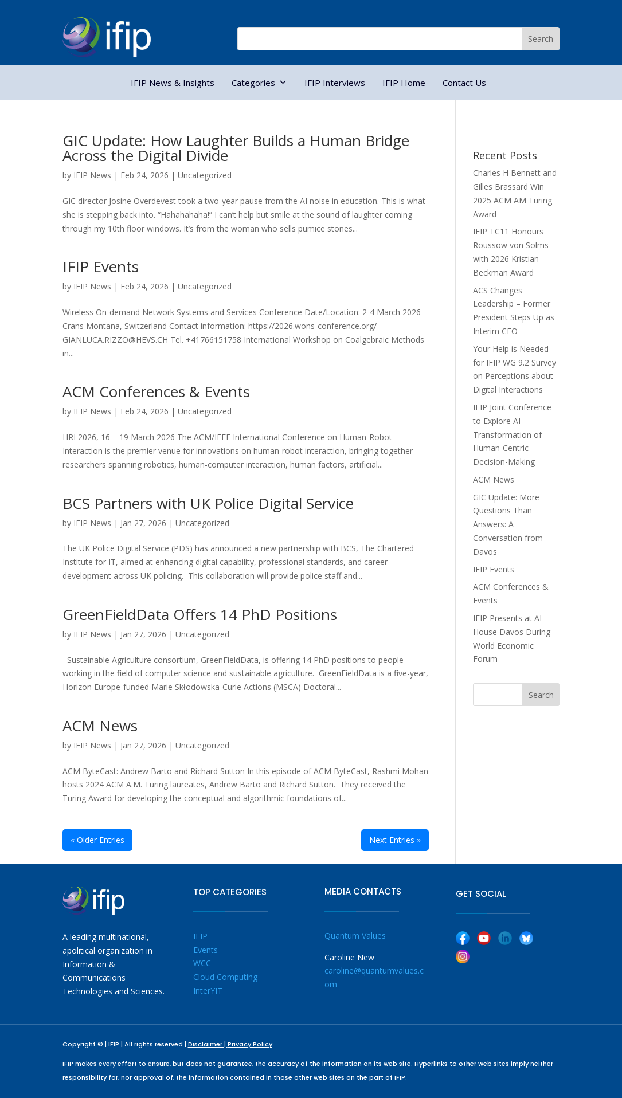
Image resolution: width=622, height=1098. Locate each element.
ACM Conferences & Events (156, 391)
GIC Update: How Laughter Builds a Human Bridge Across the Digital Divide (235, 148)
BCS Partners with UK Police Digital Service (208, 503)
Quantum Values (355, 935)
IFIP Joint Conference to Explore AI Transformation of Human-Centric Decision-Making (512, 434)
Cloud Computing (225, 976)
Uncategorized (205, 175)
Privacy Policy (250, 1044)
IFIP (200, 936)
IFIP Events (100, 266)
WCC (202, 963)
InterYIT (207, 990)
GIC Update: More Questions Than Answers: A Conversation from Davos (508, 524)
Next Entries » (395, 839)
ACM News (100, 725)
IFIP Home (403, 82)
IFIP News (92, 175)
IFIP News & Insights (172, 82)
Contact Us (464, 82)
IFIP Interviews (334, 82)
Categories (259, 82)
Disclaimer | (208, 1044)
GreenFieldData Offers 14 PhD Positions (199, 614)
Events (205, 949)
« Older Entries (97, 839)
